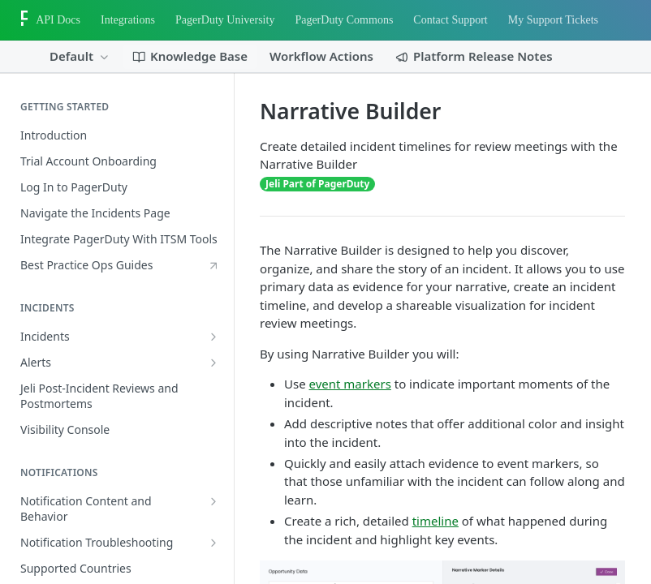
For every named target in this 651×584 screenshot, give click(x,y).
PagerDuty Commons (344, 20)
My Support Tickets (553, 20)
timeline (435, 521)
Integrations (128, 20)
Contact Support (450, 20)
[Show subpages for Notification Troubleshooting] (213, 542)
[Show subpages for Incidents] (213, 336)
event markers (350, 384)
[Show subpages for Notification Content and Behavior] (213, 501)
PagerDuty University (224, 20)
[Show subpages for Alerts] (213, 362)
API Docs (58, 20)
